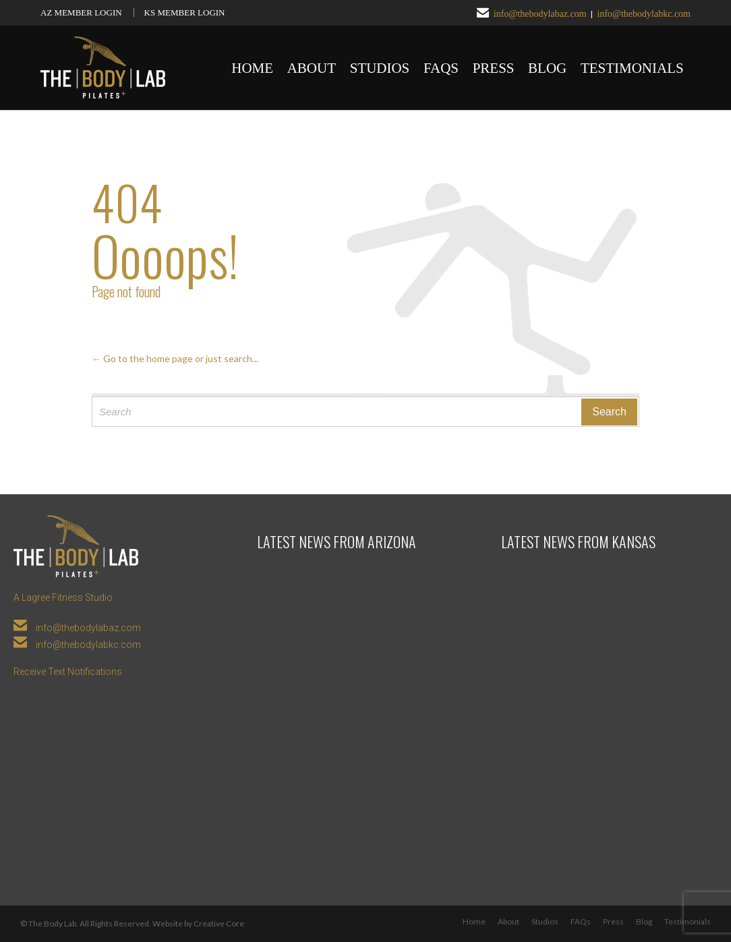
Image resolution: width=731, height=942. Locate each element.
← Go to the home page (142, 358)
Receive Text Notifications (67, 671)
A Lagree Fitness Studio (63, 597)
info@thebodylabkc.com (644, 14)
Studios (544, 921)
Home (474, 921)
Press (613, 921)
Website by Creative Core (198, 923)
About (508, 921)
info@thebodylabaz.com (540, 14)
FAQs (581, 921)
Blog (644, 921)
